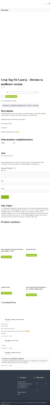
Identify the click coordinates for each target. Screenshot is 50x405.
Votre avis (3, 169)
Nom (2, 180)
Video (3, 345)
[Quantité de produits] (3, 96)
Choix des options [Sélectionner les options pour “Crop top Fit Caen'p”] (31, 254)
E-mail (3, 188)
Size (2, 91)
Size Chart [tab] (35, 105)
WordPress (8, 403)
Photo (3, 333)
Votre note (4, 167)
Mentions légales (22, 391)
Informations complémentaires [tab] (17, 105)
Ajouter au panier (11, 96)
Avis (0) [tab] (29, 105)
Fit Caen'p (7, 319)
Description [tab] (6, 105)
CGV (19, 393)
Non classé (13, 100)
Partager (10, 335)
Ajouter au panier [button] (6, 292)
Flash (39, 402)
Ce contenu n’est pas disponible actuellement (13, 358)
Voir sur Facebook (4, 335)
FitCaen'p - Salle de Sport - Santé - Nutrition (18, 402)
